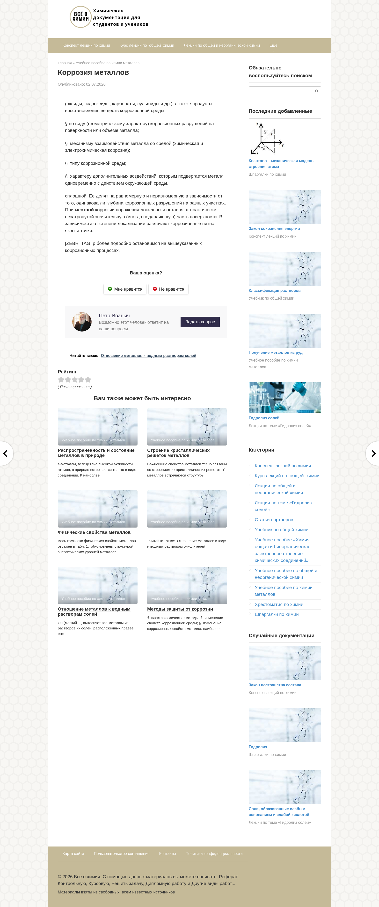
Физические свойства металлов (94, 532)
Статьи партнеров (274, 519)
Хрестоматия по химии (279, 604)
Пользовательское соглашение (121, 854)
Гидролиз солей (264, 418)
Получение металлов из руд (276, 352)
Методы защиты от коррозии (180, 609)
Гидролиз (258, 747)
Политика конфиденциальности (214, 854)
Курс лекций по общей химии (147, 45)
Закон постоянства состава (275, 685)
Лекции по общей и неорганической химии (222, 45)
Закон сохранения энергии (274, 229)
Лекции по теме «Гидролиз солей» (280, 425)
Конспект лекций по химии (86, 45)
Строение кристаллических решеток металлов (178, 453)
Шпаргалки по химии (267, 174)
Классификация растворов (275, 290)
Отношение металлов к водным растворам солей (94, 611)
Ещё (273, 45)
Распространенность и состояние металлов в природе (96, 453)
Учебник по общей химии (271, 298)
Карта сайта (73, 854)
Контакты (167, 854)
